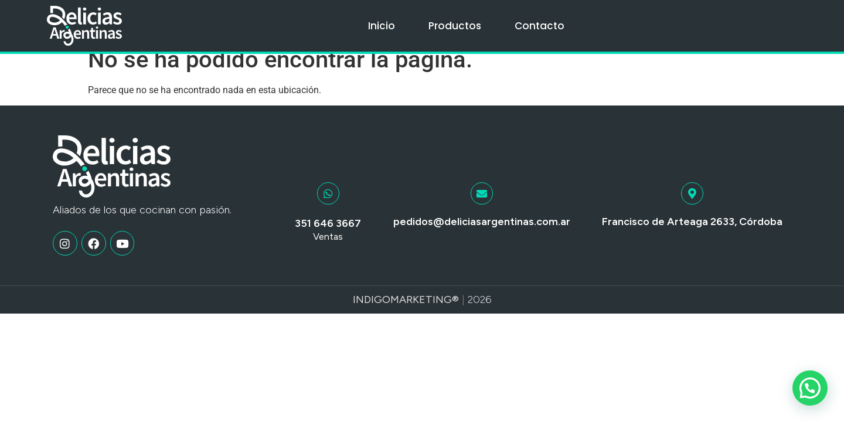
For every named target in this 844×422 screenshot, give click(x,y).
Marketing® (424, 311)
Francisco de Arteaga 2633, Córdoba (692, 233)
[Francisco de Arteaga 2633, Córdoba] (692, 206)
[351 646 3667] (328, 206)
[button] (810, 388)
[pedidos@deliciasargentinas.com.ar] (482, 206)
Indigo (371, 311)
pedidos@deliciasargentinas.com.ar (481, 233)
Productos (454, 26)
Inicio (381, 26)
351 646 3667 (328, 235)
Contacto (539, 26)
